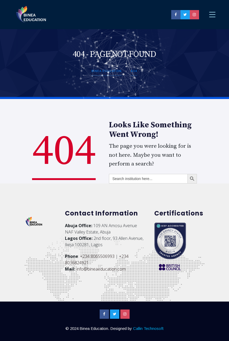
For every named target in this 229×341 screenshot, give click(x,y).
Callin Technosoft (148, 328)
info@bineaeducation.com (101, 269)
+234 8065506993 (97, 256)
